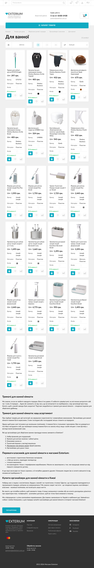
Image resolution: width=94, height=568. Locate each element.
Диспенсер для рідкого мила (17, 446)
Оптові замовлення (54, 525)
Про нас (29, 525)
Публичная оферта (54, 531)
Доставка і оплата (54, 528)
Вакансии (30, 531)
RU (88, 3)
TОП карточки (11, 510)
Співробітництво (32, 528)
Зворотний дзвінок (41, 15)
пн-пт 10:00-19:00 (58, 16)
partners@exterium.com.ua (58, 18)
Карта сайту (52, 534)
